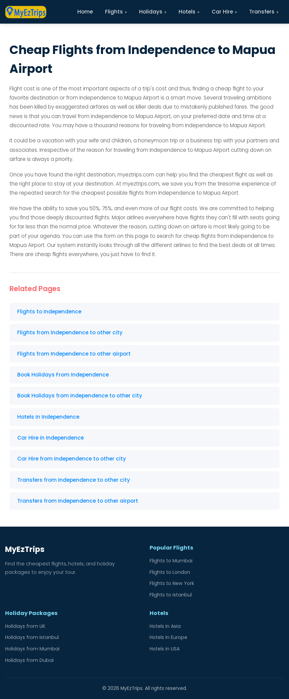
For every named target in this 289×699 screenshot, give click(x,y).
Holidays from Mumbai (32, 648)
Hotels (189, 11)
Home (85, 11)
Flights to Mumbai (171, 560)
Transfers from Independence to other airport (77, 500)
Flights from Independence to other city (70, 332)
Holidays (152, 11)
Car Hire (224, 11)
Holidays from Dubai (29, 660)
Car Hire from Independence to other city (71, 458)
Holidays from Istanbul (32, 637)
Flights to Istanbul (171, 594)
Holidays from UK (25, 626)
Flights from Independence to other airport (74, 353)
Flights (116, 11)
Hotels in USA (165, 648)
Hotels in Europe (168, 637)
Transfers (264, 11)
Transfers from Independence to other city (73, 479)
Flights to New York (172, 583)
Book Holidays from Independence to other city (79, 395)
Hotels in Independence (48, 416)
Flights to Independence (49, 311)
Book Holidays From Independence (63, 374)
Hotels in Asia (165, 626)
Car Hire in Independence (50, 437)
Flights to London (170, 572)
